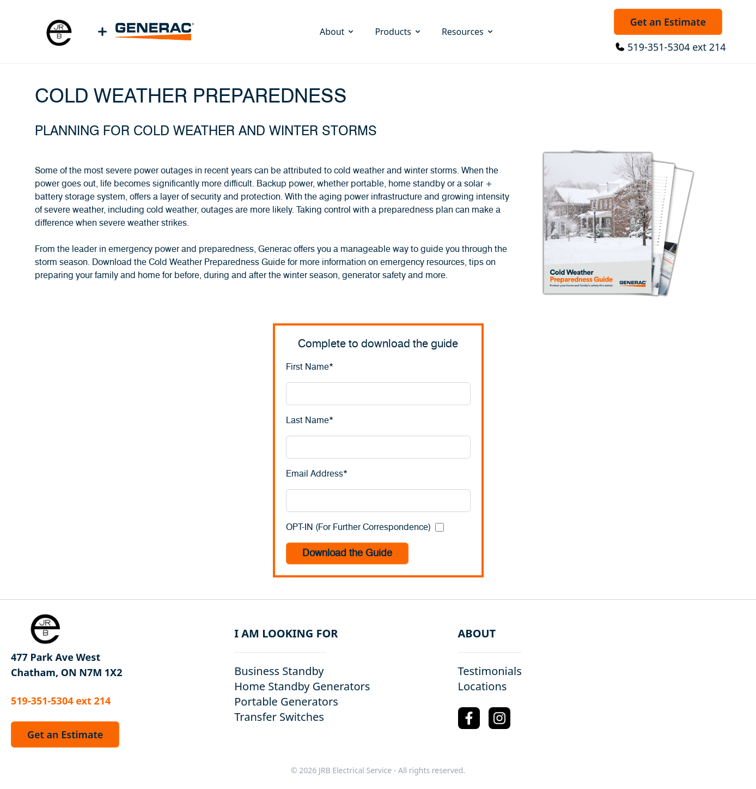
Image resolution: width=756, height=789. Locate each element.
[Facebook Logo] (469, 718)
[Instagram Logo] (499, 718)
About (337, 32)
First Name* (309, 367)
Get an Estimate (668, 21)
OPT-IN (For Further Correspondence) (358, 527)
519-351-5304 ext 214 (676, 46)
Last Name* (309, 420)
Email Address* (316, 473)
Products (398, 32)
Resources (468, 32)
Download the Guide (347, 553)
